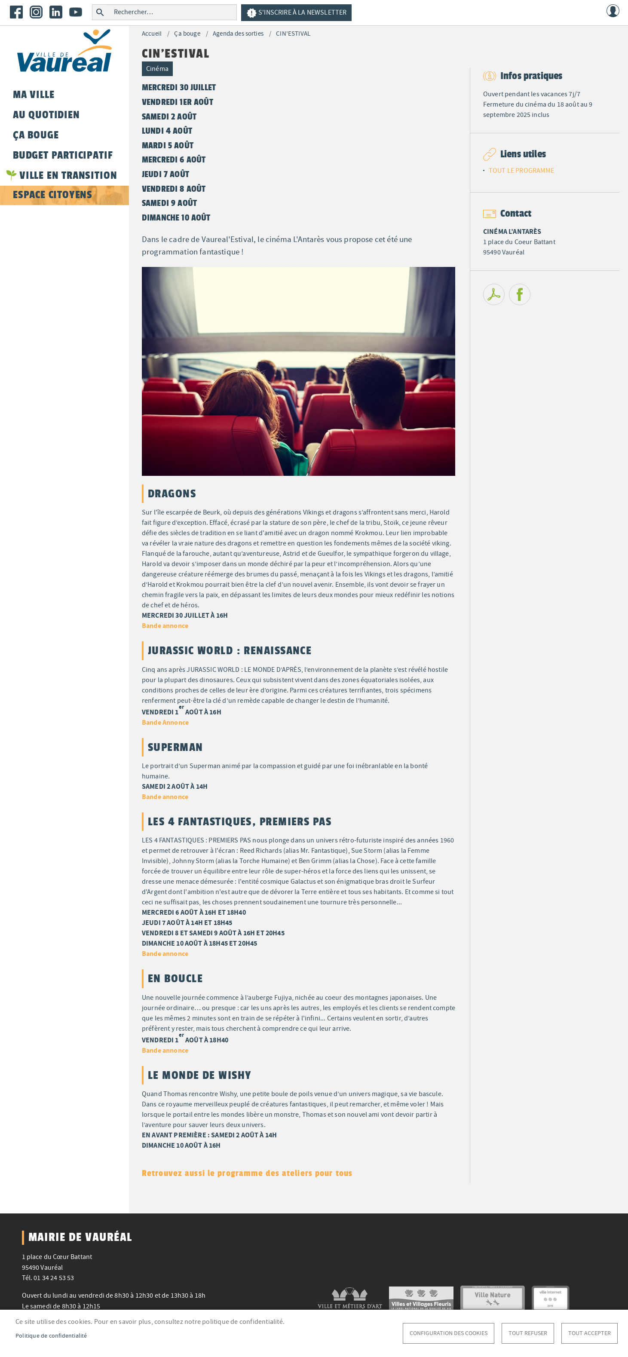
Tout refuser (528, 1333)
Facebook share (519, 294)
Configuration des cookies (448, 1333)
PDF (494, 294)
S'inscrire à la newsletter (296, 13)
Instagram (36, 12)
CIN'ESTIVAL (293, 34)
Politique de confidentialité (51, 1335)
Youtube (75, 12)
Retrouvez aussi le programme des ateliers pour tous (247, 1173)
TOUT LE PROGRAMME (521, 170)
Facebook (16, 12)
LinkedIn (55, 12)
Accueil (152, 34)
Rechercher (99, 12)
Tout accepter (589, 1333)
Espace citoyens (52, 195)
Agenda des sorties (238, 34)
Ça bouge (187, 34)
